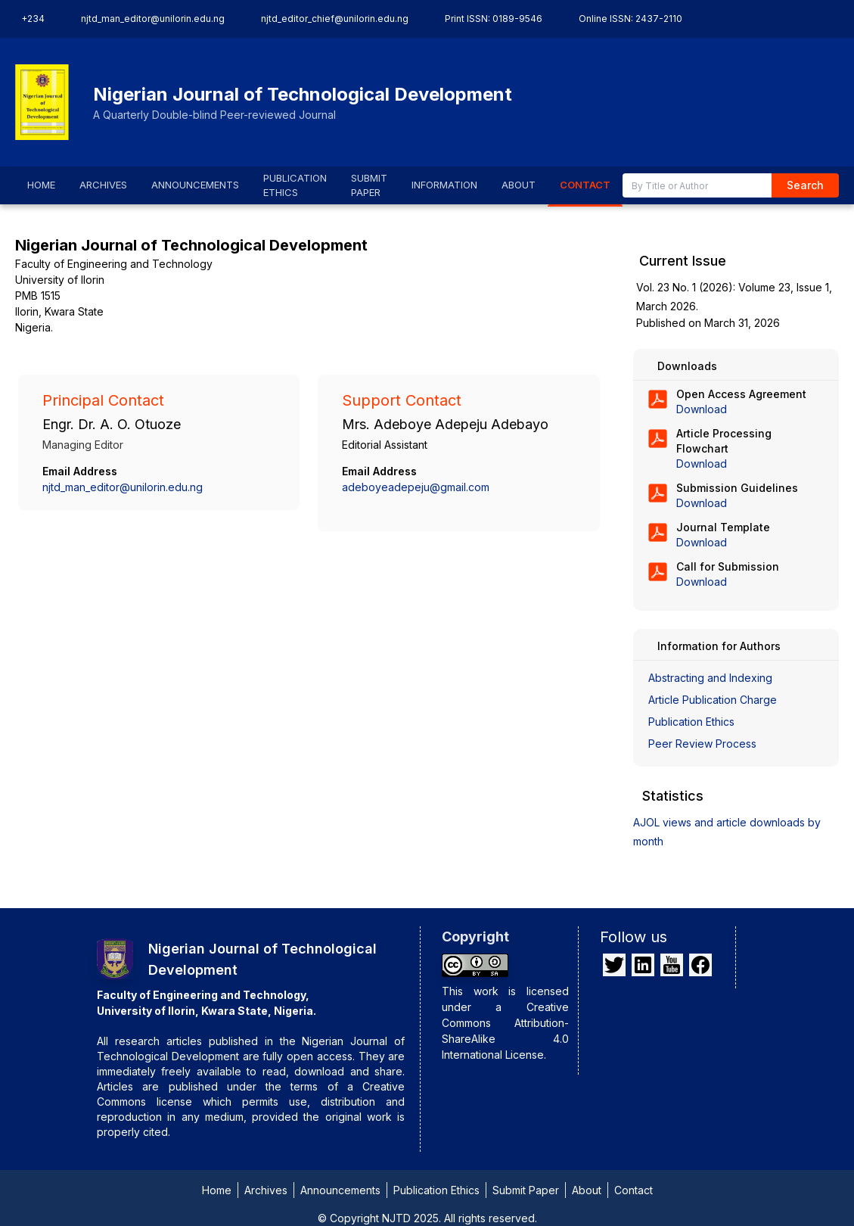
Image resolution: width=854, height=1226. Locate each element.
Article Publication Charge (712, 699)
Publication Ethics (691, 721)
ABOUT (519, 185)
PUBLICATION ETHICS (295, 185)
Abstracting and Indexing (710, 677)
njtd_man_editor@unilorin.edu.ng (122, 487)
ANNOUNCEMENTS (195, 185)
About (586, 1190)
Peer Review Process (702, 743)
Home (216, 1190)
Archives (265, 1190)
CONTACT (585, 185)
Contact (633, 1190)
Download (701, 409)
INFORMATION (444, 185)
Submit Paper (525, 1190)
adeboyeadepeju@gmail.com (415, 487)
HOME (41, 185)
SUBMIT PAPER (369, 185)
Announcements (340, 1190)
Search (805, 185)
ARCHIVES (103, 185)
